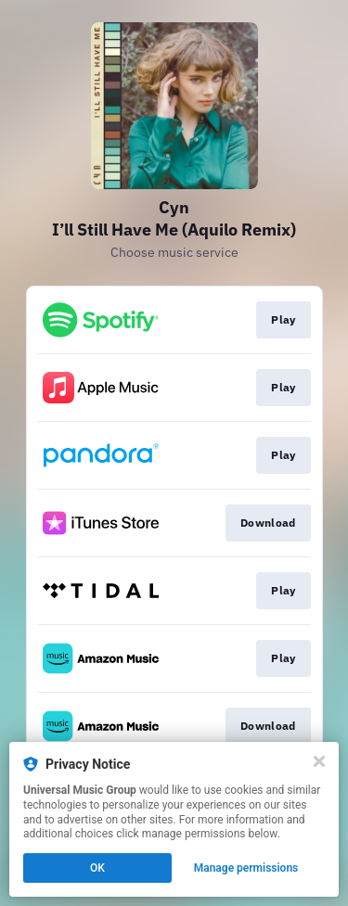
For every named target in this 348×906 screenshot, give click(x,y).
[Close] (319, 761)
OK (97, 867)
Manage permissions (246, 867)
